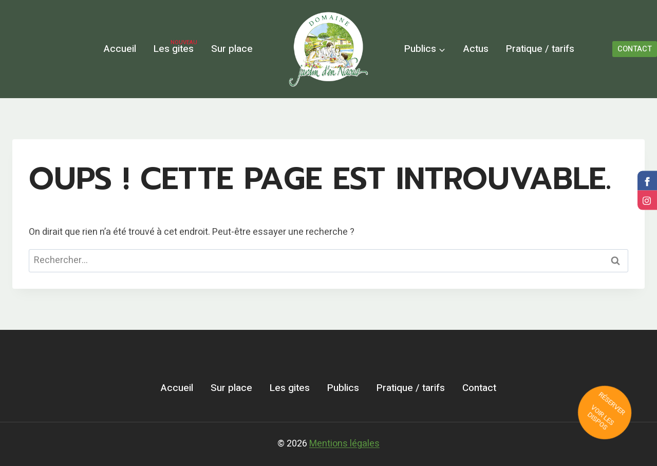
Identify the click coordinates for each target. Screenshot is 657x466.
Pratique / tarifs (540, 49)
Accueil (120, 49)
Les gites (175, 47)
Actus (476, 49)
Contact (479, 388)
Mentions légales (344, 444)
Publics (343, 388)
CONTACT (634, 49)
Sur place (232, 49)
